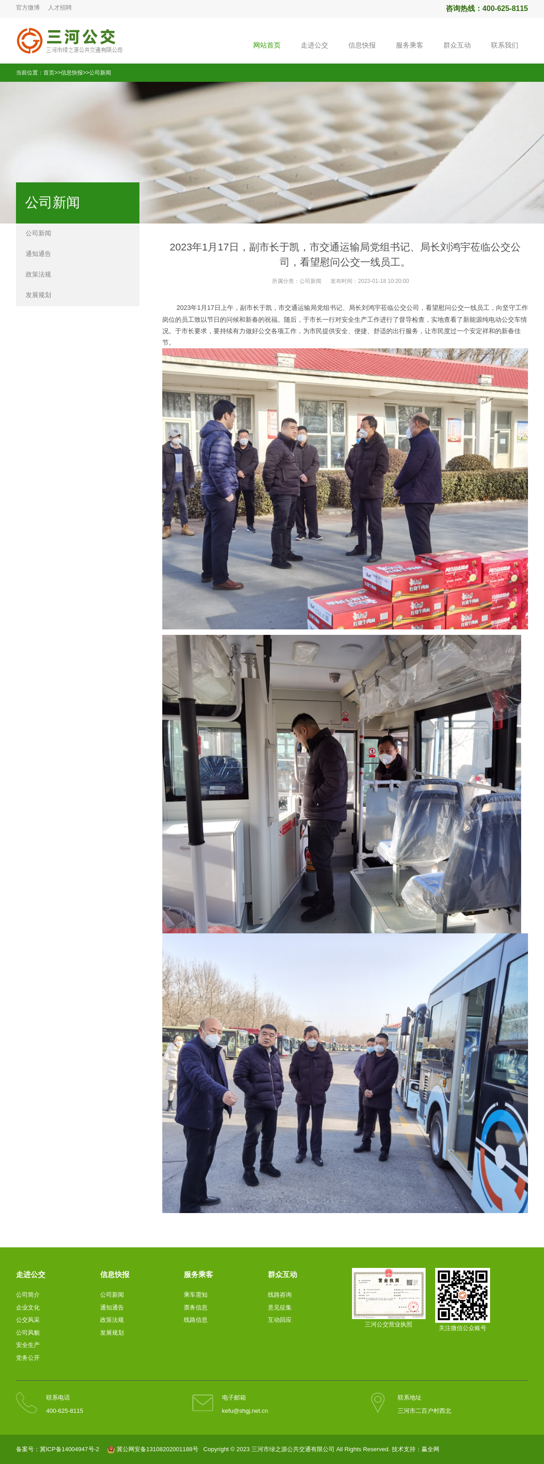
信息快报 (72, 72)
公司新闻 (100, 72)
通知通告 (38, 253)
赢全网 (430, 1449)
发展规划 (38, 294)
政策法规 (38, 274)
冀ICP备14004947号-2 (69, 1449)
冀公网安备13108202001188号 (157, 1449)
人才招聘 (60, 7)
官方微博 (28, 7)
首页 (48, 72)
